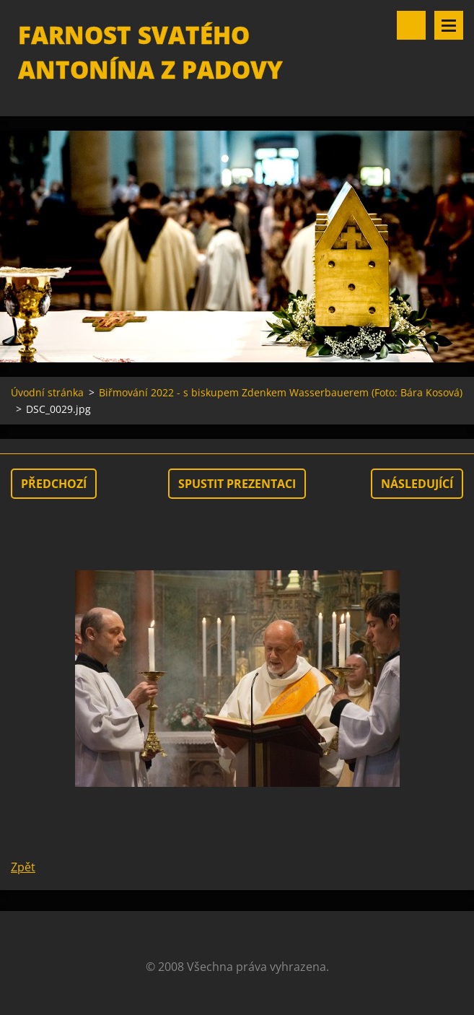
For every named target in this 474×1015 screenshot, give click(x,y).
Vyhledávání (411, 25)
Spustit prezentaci (237, 484)
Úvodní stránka (47, 392)
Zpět (23, 867)
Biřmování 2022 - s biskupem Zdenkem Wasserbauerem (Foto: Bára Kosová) (280, 392)
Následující (417, 484)
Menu (448, 25)
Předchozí (54, 484)
